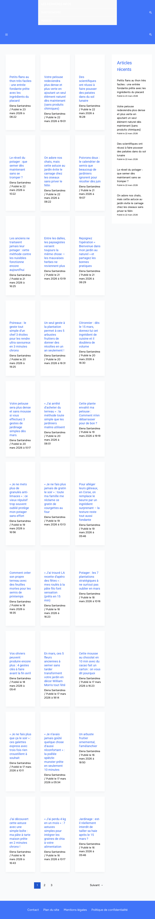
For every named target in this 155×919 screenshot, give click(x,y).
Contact (35, 910)
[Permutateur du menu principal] (6, 35)
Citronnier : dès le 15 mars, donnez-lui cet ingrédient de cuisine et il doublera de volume (89, 336)
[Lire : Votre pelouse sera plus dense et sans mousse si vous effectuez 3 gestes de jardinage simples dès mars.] (20, 390)
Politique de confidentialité (107, 910)
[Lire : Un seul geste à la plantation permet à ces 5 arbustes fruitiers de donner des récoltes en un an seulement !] (55, 310)
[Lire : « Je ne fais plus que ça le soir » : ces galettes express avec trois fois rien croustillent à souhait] (20, 721)
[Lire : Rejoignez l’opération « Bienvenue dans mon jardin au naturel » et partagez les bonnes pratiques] (90, 225)
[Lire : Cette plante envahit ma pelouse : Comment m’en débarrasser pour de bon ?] (90, 390)
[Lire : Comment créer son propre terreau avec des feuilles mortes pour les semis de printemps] (20, 560)
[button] (150, 13)
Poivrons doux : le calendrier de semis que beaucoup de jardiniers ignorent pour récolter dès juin (90, 171)
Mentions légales (74, 910)
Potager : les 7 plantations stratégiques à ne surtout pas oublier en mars (89, 582)
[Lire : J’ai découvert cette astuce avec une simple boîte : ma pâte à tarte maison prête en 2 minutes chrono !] (20, 806)
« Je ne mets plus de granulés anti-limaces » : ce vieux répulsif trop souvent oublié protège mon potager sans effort (19, 501)
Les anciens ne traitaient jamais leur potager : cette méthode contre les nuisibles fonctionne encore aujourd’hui (20, 255)
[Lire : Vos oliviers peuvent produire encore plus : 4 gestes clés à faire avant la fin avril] (20, 640)
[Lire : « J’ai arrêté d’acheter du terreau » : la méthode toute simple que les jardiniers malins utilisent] (55, 390)
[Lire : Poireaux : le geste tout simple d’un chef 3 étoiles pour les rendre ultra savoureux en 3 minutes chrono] (20, 310)
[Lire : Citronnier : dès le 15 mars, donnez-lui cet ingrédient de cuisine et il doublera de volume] (90, 310)
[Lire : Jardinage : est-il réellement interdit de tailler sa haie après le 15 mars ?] (90, 806)
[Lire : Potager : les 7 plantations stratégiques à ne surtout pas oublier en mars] (90, 560)
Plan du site (52, 910)
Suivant (96, 886)
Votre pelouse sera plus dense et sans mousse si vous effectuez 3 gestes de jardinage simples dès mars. (20, 420)
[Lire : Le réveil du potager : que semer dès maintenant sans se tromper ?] (20, 145)
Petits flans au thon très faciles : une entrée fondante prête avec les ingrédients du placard (20, 90)
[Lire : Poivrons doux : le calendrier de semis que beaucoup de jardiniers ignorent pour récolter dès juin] (90, 145)
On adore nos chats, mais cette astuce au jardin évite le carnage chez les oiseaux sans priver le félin (130, 204)
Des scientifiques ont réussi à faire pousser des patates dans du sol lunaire (88, 90)
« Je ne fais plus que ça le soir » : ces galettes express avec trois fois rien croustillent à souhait (20, 747)
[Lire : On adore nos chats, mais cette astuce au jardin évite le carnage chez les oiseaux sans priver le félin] (55, 145)
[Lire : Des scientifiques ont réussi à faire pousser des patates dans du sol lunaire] (90, 64)
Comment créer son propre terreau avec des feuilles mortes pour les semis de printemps (20, 586)
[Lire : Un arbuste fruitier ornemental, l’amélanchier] (90, 721)
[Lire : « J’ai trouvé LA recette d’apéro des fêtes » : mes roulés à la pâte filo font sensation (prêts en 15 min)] (55, 560)
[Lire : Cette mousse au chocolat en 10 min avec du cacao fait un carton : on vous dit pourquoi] (90, 640)
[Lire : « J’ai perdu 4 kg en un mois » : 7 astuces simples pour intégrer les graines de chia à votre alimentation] (55, 806)
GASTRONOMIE (51, 12)
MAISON (46, 20)
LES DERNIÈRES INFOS (56, 4)
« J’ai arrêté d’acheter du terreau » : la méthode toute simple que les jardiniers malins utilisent (54, 417)
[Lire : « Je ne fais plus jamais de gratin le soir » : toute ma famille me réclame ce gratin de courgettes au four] (55, 471)
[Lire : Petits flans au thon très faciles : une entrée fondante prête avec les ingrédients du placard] (20, 64)
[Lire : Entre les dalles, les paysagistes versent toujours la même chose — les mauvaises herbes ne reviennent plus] (55, 225)
